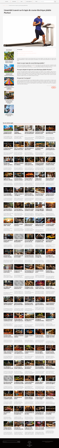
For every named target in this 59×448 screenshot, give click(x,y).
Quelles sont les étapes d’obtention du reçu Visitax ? (40, 225)
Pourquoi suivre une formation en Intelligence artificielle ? (19, 272)
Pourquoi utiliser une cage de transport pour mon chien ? (18, 320)
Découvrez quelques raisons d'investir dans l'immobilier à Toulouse (40, 368)
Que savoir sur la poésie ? (7, 413)
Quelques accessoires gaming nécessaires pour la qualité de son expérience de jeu (50, 195)
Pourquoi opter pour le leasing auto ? (8, 241)
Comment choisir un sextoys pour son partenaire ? (18, 288)
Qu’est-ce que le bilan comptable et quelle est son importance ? (8, 398)
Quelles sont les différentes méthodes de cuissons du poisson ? (8, 180)
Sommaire (20, 49)
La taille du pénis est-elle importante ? (18, 241)
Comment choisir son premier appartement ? (50, 149)
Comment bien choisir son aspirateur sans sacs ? (39, 242)
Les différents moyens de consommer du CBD (19, 383)
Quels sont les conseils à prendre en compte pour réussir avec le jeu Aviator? (29, 211)
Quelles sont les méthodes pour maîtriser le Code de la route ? (50, 211)
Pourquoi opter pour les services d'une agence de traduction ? (50, 383)
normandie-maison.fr (47, 442)
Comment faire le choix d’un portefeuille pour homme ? (29, 272)
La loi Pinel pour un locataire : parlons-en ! (18, 367)
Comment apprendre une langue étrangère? (39, 210)
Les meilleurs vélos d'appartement (7, 288)
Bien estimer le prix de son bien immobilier (39, 194)
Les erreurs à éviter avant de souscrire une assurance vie (8, 337)
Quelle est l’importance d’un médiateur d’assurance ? (18, 165)
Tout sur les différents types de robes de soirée (29, 242)
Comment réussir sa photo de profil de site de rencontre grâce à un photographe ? (19, 211)
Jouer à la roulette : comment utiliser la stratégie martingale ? (39, 353)
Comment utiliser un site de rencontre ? (39, 383)
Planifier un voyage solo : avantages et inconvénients (19, 195)
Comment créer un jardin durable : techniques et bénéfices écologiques (9, 61)
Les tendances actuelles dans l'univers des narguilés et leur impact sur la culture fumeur (50, 134)
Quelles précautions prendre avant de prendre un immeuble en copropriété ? (29, 226)
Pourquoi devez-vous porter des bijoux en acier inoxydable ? (39, 414)
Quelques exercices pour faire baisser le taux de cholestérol (7, 429)
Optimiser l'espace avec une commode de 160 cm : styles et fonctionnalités (29, 134)
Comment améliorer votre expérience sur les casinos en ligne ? (19, 353)
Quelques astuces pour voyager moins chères (50, 336)
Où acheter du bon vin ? (50, 427)
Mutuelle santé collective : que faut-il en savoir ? (8, 165)
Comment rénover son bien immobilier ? (18, 256)
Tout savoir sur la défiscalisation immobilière (28, 368)
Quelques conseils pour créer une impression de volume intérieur (8, 304)
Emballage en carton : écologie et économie (29, 288)
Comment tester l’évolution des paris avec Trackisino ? (7, 257)
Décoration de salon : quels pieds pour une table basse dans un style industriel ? (29, 305)
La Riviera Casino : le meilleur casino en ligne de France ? (40, 288)
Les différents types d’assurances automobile (39, 149)
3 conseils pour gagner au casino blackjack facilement (50, 225)
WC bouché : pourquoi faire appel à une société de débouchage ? (19, 414)
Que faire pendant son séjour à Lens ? (29, 149)
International (14, 1)
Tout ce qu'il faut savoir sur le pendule (50, 413)
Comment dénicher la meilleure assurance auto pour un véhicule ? (50, 304)
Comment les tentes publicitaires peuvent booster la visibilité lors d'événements (9, 88)
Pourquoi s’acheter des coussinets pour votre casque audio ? (8, 320)
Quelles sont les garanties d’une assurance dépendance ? (38, 180)
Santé (21, 1)
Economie (6, 1)
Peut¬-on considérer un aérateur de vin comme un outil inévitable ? (19, 149)
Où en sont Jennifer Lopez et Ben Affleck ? (8, 194)
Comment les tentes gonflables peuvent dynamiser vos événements (9, 74)
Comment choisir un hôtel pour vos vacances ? (50, 320)
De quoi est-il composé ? (22, 55)
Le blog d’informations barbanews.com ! (8, 149)
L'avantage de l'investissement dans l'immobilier (39, 320)
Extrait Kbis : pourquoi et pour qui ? (18, 225)
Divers (36, 1)
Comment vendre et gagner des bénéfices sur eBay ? (39, 304)
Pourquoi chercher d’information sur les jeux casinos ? (50, 398)
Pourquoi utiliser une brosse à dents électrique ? (8, 272)
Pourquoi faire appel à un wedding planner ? (39, 164)
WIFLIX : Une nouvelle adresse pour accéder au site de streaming (39, 429)
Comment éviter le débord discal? (49, 241)
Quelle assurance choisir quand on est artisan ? (29, 165)
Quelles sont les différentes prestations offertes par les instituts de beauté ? (50, 368)
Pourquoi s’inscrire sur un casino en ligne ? (39, 398)
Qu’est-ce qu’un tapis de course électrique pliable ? (26, 51)
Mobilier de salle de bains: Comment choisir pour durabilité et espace (29, 195)
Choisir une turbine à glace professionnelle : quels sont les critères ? (18, 304)
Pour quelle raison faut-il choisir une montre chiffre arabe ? (50, 165)
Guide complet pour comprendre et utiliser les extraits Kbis (9, 114)
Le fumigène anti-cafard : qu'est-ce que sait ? (50, 257)
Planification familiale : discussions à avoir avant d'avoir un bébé (39, 133)
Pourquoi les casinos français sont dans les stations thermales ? (50, 353)
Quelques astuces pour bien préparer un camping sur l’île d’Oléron (29, 321)
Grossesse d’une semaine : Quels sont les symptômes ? (50, 288)
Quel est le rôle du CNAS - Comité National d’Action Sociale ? (7, 226)
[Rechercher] (47, 1)
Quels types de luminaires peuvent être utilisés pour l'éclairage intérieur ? (19, 429)
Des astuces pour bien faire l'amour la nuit (8, 383)
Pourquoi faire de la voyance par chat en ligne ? (39, 337)
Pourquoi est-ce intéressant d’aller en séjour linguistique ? (50, 272)
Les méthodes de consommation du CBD (8, 367)
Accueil (4, 5)
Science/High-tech (29, 1)
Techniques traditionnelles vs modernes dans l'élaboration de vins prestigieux (9, 101)
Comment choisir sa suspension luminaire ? (18, 179)
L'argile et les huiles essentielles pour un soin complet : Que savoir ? (29, 429)
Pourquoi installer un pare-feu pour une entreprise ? (29, 180)
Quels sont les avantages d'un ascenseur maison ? (39, 257)
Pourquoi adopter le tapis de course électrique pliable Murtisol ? (28, 53)
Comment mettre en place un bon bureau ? (8, 210)
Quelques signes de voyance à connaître (29, 398)
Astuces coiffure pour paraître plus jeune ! (50, 179)
